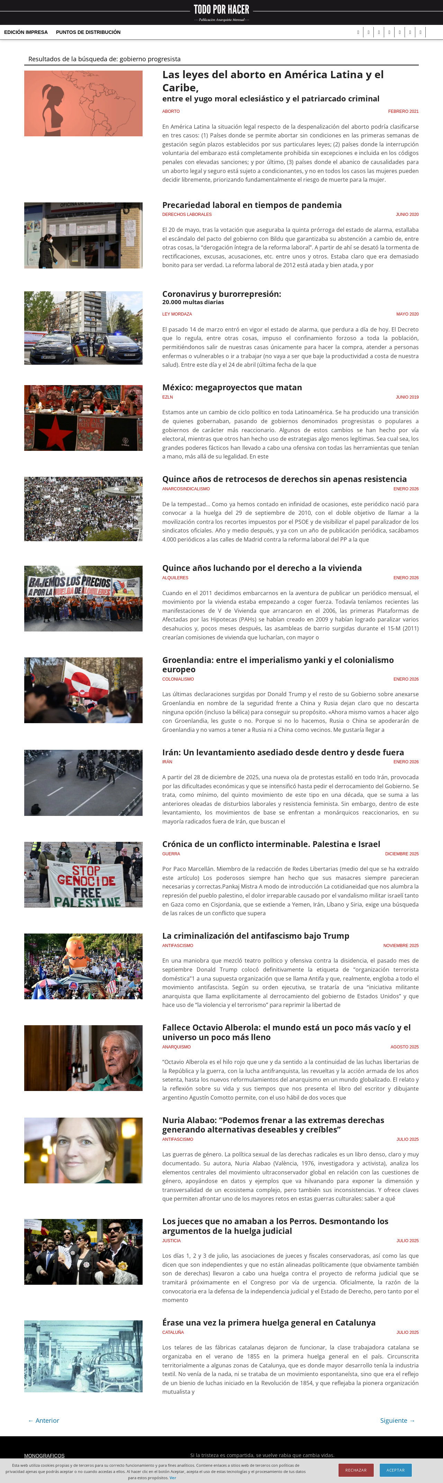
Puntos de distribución (88, 32)
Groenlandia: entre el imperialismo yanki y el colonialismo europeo (274, 663)
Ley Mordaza (177, 314)
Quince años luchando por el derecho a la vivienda (257, 567)
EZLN (167, 396)
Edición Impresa (26, 32)
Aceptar (396, 1470)
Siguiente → (397, 1414)
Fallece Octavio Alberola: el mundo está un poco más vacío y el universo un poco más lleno (281, 1029)
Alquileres (175, 576)
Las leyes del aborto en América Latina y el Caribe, (279, 80)
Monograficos (44, 1449)
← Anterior (43, 1414)
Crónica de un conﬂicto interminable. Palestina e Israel (266, 842)
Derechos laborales (187, 214)
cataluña (173, 1326)
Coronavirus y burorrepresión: (220, 294)
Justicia (171, 1235)
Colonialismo (178, 677)
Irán (167, 759)
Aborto (171, 112)
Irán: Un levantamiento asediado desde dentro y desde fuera (278, 750)
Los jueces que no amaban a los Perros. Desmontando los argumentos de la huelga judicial (271, 1221)
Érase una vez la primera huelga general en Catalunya (263, 1317)
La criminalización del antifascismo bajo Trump (252, 933)
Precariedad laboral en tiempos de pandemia (248, 205)
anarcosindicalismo (186, 487)
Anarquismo (176, 1042)
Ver (173, 1477)
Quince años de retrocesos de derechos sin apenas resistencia (279, 478)
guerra (171, 851)
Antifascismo (177, 942)
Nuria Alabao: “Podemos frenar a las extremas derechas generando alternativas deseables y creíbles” (290, 1120)
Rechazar (356, 1470)
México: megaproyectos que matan (229, 387)
